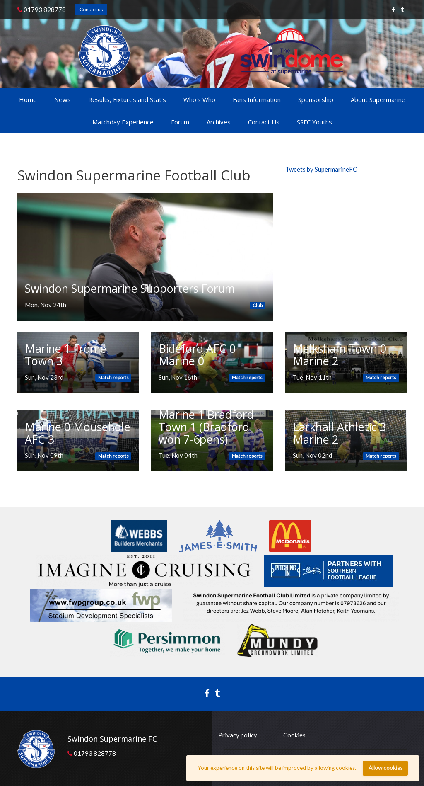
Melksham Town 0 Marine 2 (339, 355)
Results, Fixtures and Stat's (127, 99)
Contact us (91, 9)
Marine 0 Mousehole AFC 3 (77, 433)
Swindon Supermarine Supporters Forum (130, 288)
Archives (219, 122)
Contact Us (263, 122)
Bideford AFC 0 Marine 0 (197, 355)
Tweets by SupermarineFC (321, 169)
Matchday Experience (123, 122)
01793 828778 (41, 9)
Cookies (294, 735)
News (62, 99)
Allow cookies (385, 767)
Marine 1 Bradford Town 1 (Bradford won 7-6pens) (206, 426)
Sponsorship (315, 99)
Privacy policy (237, 735)
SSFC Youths (314, 122)
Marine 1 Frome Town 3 (65, 355)
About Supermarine (378, 99)
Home (28, 99)
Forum (180, 122)
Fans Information (257, 99)
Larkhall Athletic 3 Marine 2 (339, 433)
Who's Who (199, 99)
